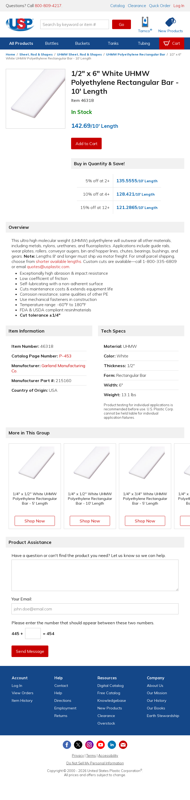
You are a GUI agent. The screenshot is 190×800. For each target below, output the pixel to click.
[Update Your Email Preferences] (123, 745)
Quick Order (159, 5)
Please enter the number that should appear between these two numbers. (82, 622)
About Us (155, 685)
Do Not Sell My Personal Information (95, 763)
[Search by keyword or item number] (75, 24)
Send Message (30, 651)
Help (58, 693)
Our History (156, 700)
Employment (65, 708)
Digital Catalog (110, 685)
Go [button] (121, 24)
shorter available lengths (58, 261)
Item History (22, 700)
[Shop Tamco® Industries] (145, 24)
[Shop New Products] (168, 24)
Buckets (82, 43)
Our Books (156, 708)
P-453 (65, 355)
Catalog (117, 5)
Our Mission (157, 693)
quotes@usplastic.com (48, 266)
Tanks (113, 43)
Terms (91, 755)
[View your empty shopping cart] (171, 43)
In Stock (81, 111)
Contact (61, 685)
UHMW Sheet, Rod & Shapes (79, 54)
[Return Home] (20, 25)
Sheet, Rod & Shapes (36, 54)
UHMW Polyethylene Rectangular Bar (135, 54)
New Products (109, 708)
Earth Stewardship (163, 715)
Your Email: (21, 599)
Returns (60, 715)
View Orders (22, 693)
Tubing (144, 43)
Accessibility (108, 755)
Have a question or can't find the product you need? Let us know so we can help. (88, 555)
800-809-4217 (48, 5)
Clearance (137, 5)
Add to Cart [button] (86, 143)
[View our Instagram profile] (89, 745)
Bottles (52, 43)
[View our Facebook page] (67, 745)
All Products (21, 43)
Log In (179, 5)
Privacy (78, 755)
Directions (62, 700)
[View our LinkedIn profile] (112, 745)
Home (10, 54)
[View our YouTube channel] (100, 745)
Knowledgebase (111, 700)
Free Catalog (108, 693)
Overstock (106, 723)
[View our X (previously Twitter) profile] (78, 745)
